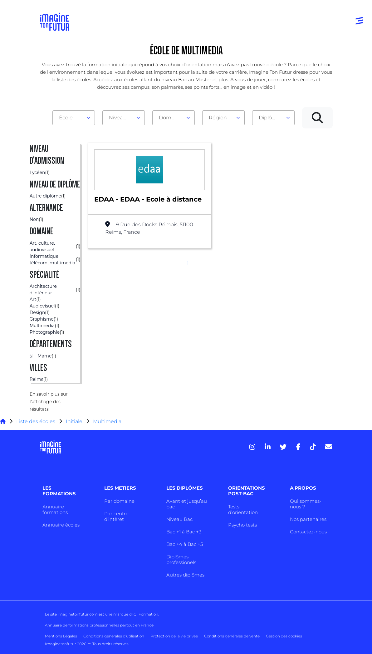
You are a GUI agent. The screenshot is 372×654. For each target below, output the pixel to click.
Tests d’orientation (243, 509)
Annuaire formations (55, 509)
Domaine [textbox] (170, 118)
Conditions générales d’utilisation (113, 636)
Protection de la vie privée (174, 636)
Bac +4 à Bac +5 (184, 544)
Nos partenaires (308, 519)
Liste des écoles (35, 421)
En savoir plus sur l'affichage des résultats (49, 401)
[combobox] (73, 117)
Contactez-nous (308, 532)
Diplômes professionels (181, 559)
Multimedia (107, 421)
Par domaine (119, 501)
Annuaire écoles (61, 525)
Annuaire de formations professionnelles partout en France (99, 625)
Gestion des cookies (284, 636)
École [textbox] (66, 118)
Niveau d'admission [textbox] (121, 118)
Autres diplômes (185, 575)
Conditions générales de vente (232, 636)
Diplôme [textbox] (269, 118)
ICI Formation (145, 614)
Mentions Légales (61, 636)
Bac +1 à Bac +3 (183, 532)
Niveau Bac (179, 519)
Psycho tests (242, 525)
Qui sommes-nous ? (305, 504)
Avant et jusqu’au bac (186, 504)
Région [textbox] (218, 118)
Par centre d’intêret (116, 516)
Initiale (74, 421)
